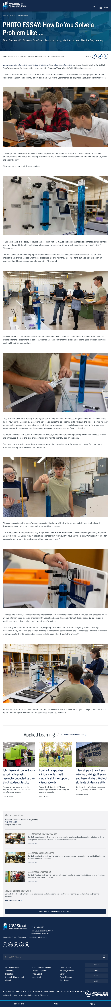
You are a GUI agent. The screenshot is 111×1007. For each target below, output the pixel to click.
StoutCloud (36, 977)
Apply (96, 965)
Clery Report (64, 981)
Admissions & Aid (12, 968)
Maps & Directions (39, 971)
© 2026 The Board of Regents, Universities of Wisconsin (25, 996)
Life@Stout (9, 974)
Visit (96, 970)
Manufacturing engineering (15, 65)
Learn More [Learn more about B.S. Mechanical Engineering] (33, 862)
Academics (9, 971)
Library (62, 974)
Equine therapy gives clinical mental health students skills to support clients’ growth (54, 776)
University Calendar (67, 971)
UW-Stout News (23, 15)
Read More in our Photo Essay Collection (55, 911)
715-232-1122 (38, 928)
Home (4, 15)
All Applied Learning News (72, 735)
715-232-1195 (11, 822)
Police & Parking (66, 977)
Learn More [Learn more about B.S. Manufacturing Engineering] (33, 843)
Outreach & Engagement (14, 977)
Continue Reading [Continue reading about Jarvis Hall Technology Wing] (12, 900)
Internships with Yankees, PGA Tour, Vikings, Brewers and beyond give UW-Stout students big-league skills (91, 776)
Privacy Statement (19, 938)
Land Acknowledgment (37, 938)
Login (96, 981)
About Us (12, 15)
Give (96, 976)
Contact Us (7, 938)
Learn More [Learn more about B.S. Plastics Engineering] (33, 881)
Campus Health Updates (41, 968)
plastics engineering (63, 65)
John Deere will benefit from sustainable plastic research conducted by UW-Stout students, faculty (19, 776)
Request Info (18, 1004)
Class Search (37, 974)
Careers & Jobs (65, 968)
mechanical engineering (39, 65)
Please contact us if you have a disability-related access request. (45, 992)
